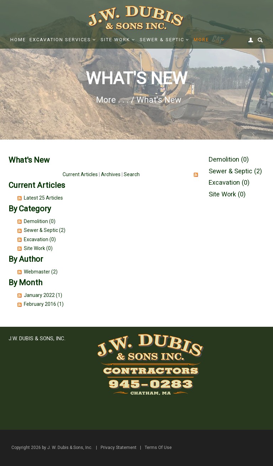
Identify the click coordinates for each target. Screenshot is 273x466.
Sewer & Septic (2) (44, 230)
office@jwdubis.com (53, 404)
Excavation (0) (40, 239)
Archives (111, 174)
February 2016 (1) (44, 304)
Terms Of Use (158, 447)
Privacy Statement (118, 447)
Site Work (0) (38, 248)
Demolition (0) (39, 221)
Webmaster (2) (41, 272)
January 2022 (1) (43, 295)
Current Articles (80, 174)
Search (132, 174)
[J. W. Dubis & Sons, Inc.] (136, 17)
